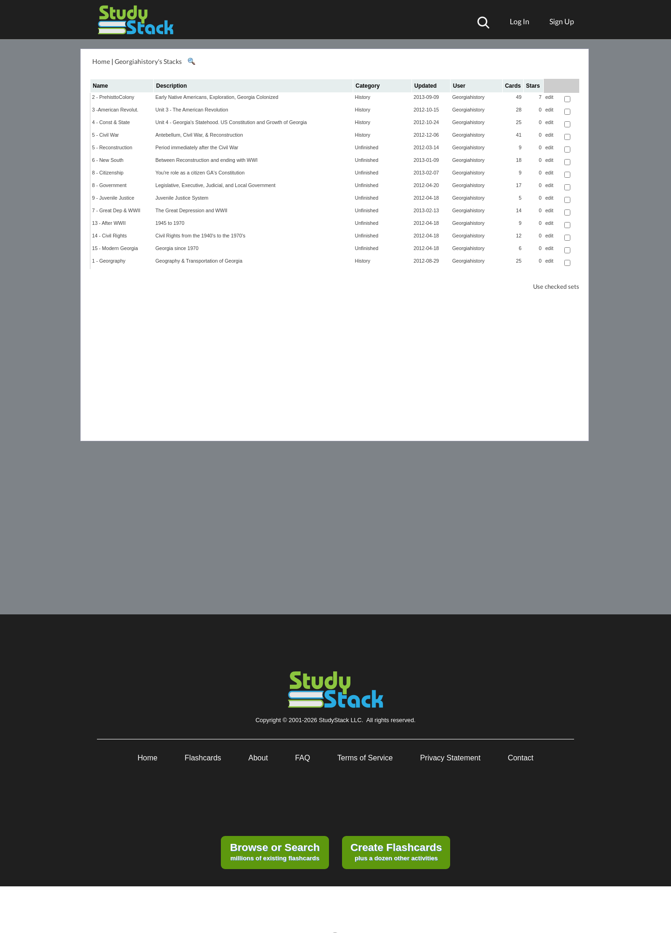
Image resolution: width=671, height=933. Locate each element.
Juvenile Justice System (182, 198)
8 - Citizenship (108, 172)
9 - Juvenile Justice (113, 198)
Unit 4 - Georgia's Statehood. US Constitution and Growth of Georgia (231, 122)
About (258, 758)
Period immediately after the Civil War (197, 147)
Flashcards (203, 758)
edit (549, 97)
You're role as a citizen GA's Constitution (200, 172)
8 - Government (109, 185)
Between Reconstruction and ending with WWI (207, 160)
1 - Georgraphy (109, 261)
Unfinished (366, 147)
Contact (521, 758)
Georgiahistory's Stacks (148, 61)
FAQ (302, 758)
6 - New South (108, 160)
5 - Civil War (105, 135)
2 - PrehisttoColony (113, 97)
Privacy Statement (450, 758)
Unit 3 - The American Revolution (192, 109)
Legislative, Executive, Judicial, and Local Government (216, 185)
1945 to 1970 (170, 223)
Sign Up (561, 21)
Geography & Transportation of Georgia (199, 261)
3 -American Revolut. (115, 109)
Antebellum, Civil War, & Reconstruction (199, 135)
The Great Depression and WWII (192, 210)
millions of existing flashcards (275, 851)
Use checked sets (556, 287)
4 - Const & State (111, 122)
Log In (519, 21)
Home (101, 61)
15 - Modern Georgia (115, 248)
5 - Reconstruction (112, 147)
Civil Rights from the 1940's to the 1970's (201, 235)
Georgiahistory (468, 97)
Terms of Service (365, 758)
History (362, 97)
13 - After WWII (109, 223)
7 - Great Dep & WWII (116, 210)
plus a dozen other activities (396, 851)
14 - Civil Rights (109, 235)
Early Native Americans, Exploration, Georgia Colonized (217, 97)
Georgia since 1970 (177, 248)
